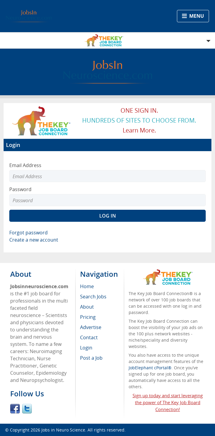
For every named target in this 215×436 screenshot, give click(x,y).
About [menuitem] (87, 306)
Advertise (90, 327)
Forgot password (28, 232)
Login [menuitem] (86, 347)
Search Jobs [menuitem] (93, 296)
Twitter (27, 408)
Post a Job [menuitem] (91, 358)
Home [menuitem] (87, 286)
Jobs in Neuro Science (63, 430)
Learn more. (139, 130)
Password (20, 189)
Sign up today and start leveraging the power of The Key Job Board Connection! (168, 402)
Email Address (25, 165)
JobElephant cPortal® (150, 367)
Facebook (15, 408)
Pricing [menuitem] (88, 317)
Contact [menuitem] (89, 337)
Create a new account (33, 239)
